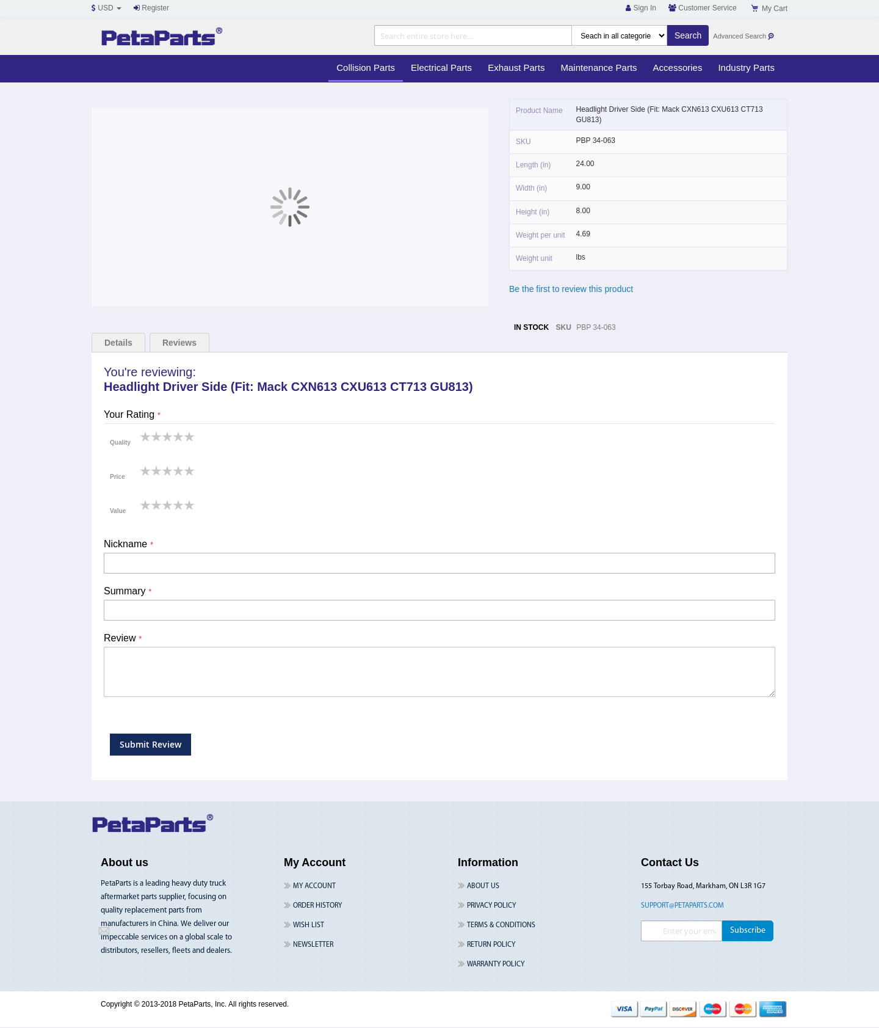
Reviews (179, 343)
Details (118, 343)
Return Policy (491, 945)
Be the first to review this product (571, 289)
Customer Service (702, 8)
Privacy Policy (491, 906)
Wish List (308, 925)
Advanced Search (744, 36)
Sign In (641, 8)
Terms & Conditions (501, 925)
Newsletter (313, 945)
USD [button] (106, 8)
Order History (317, 906)
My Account (314, 886)
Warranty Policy (495, 964)
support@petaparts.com (682, 906)
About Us (483, 886)
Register (151, 8)
